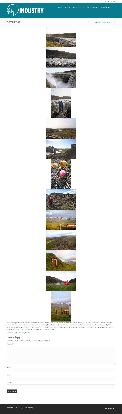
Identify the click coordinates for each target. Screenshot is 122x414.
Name (9, 367)
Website (9, 383)
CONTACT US (109, 409)
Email (9, 375)
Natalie (27, 333)
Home (96, 22)
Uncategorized (103, 22)
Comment (10, 344)
